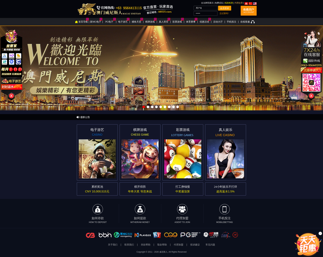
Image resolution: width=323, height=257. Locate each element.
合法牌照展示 (207, 3)
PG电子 (109, 22)
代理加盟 (182, 213)
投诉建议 (195, 244)
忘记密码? (224, 13)
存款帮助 (146, 244)
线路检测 (229, 3)
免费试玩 (219, 3)
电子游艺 (123, 22)
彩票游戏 (177, 22)
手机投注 (231, 22)
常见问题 (210, 244)
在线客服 (245, 22)
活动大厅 (218, 22)
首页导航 (83, 22)
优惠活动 (204, 22)
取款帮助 (162, 244)
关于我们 (113, 244)
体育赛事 (191, 22)
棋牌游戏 (150, 22)
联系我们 (129, 244)
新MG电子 (95, 22)
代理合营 (239, 3)
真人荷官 (163, 22)
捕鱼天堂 (136, 22)
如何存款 (98, 213)
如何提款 (140, 213)
